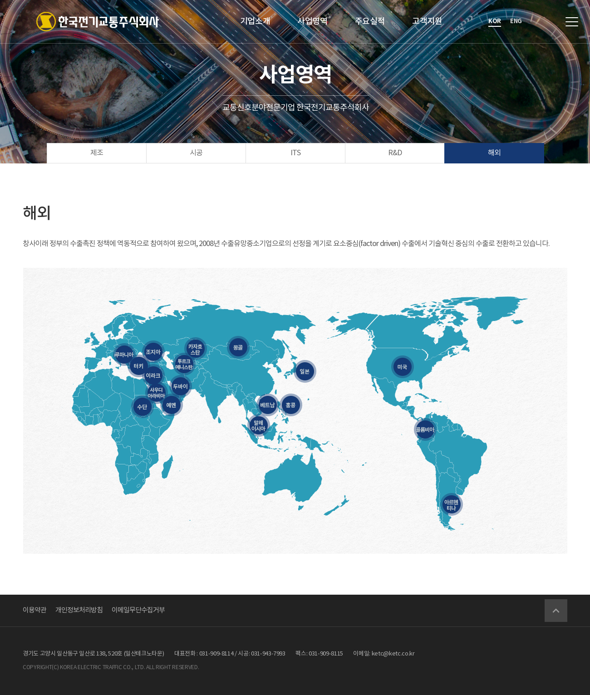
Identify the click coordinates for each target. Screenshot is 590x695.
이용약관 (34, 610)
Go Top (556, 610)
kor (494, 21)
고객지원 (427, 21)
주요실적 (370, 21)
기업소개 (255, 21)
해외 (494, 153)
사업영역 (312, 21)
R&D (395, 153)
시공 (196, 153)
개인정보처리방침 (79, 610)
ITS (295, 153)
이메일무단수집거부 (138, 610)
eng (516, 21)
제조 (96, 153)
